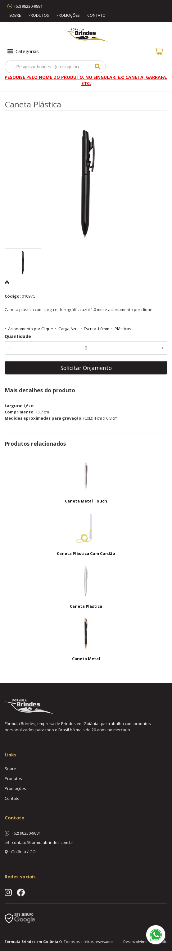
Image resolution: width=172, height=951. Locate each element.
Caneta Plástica (86, 606)
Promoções (68, 15)
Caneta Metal (86, 658)
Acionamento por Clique (30, 328)
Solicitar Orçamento (86, 368)
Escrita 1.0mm (96, 328)
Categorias (22, 51)
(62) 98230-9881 (28, 6)
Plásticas (123, 328)
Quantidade (18, 336)
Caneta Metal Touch (86, 501)
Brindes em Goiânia (39, 941)
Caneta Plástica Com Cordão (86, 553)
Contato (96, 15)
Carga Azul (68, 328)
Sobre (15, 15)
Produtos (39, 15)
